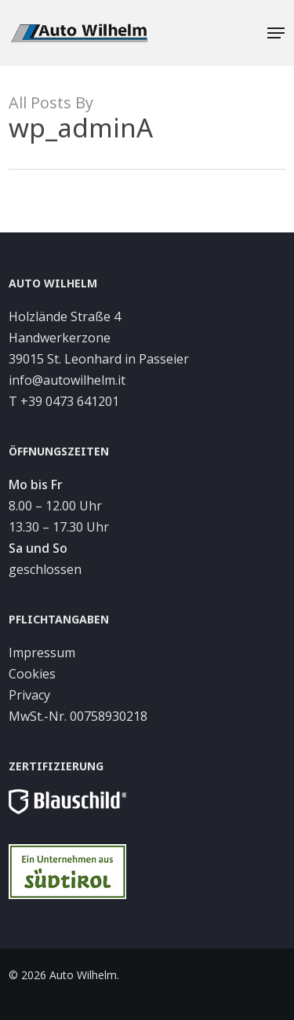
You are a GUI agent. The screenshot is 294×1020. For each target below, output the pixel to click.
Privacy (29, 695)
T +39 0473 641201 (64, 401)
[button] (276, 33)
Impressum (42, 652)
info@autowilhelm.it (67, 380)
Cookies (32, 673)
